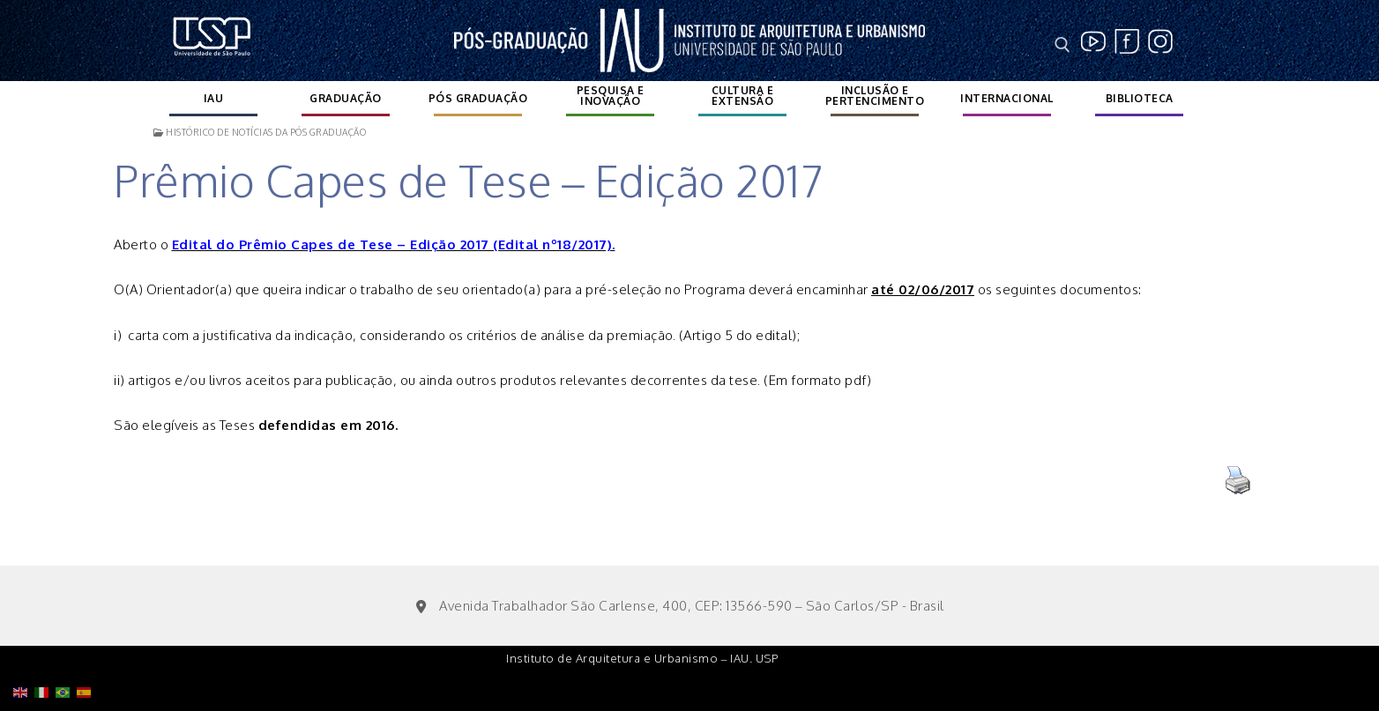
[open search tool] (1062, 45)
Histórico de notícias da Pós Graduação (259, 132)
